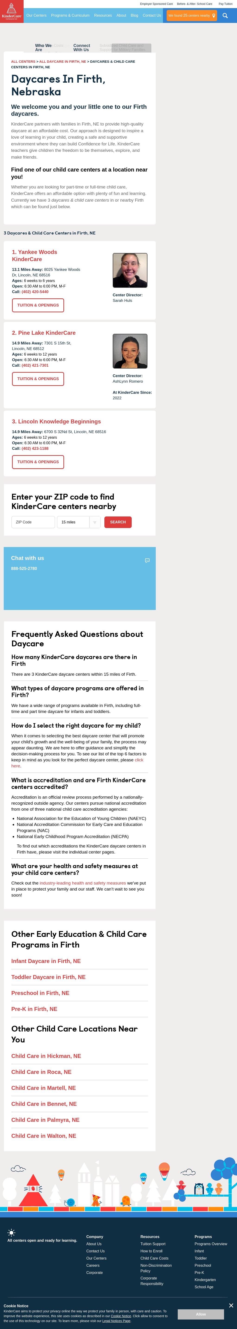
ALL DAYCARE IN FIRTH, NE (62, 61)
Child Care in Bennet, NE (44, 1104)
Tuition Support (152, 1244)
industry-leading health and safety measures (83, 883)
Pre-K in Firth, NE (34, 1009)
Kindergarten (205, 1280)
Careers (93, 1265)
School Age (204, 1287)
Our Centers (36, 15)
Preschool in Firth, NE (40, 993)
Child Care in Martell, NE (43, 1088)
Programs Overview (211, 1244)
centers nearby (189, 15)
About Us (94, 1244)
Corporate (94, 1273)
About (121, 15)
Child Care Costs (154, 1258)
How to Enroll (151, 1251)
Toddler (201, 1258)
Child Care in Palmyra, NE (45, 1120)
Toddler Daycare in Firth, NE (48, 977)
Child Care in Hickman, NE (46, 1056)
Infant (199, 1251)
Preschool (203, 1265)
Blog (134, 15)
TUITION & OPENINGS (38, 305)
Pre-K (199, 1273)
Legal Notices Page (116, 1321)
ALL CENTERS (23, 61)
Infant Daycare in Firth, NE (46, 961)
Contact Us (152, 15)
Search (118, 522)
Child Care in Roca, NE (41, 1072)
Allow (201, 1314)
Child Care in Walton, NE (43, 1136)
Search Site (225, 17)
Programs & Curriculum (70, 15)
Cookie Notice (121, 1316)
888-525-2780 (24, 568)
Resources (103, 15)
